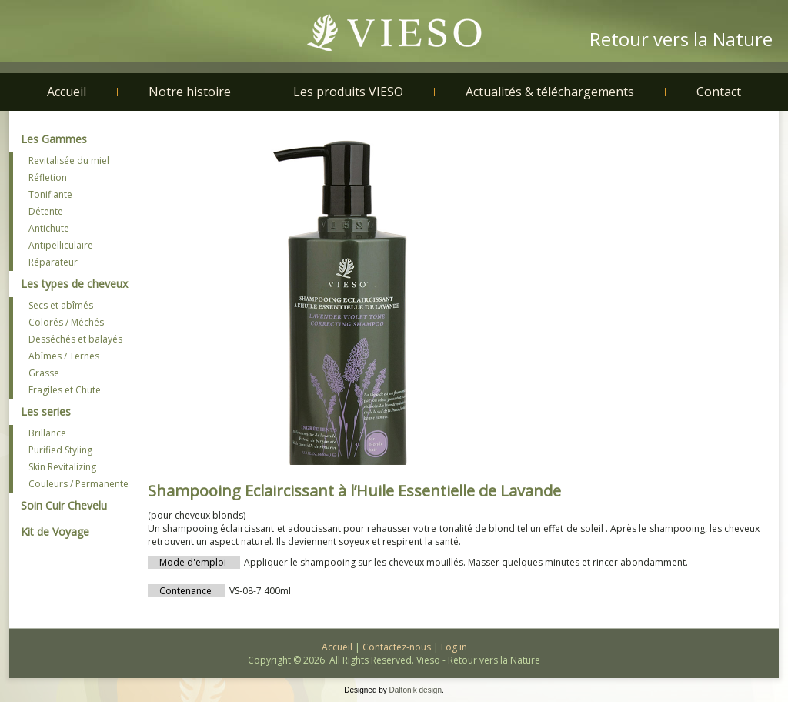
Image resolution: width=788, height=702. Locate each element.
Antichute (48, 228)
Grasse (43, 372)
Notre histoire (190, 91)
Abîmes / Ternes (63, 356)
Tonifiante (50, 194)
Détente (45, 211)
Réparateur (53, 262)
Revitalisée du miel (68, 160)
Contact (718, 91)
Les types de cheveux (74, 283)
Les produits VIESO (348, 91)
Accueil (66, 91)
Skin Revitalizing (62, 466)
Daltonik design (415, 690)
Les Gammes (54, 139)
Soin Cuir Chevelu (64, 505)
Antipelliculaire (60, 245)
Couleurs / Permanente (78, 483)
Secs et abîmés (60, 305)
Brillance (47, 433)
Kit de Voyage (55, 531)
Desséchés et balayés (75, 339)
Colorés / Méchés (66, 322)
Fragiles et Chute (64, 389)
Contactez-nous (396, 647)
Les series (46, 411)
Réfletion (47, 177)
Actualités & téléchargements (550, 91)
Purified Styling (60, 449)
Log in (454, 647)
